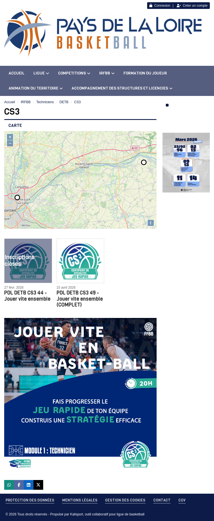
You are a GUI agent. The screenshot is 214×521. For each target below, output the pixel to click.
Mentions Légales (80, 500)
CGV (182, 500)
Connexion (159, 6)
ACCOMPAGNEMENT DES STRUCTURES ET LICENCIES (122, 88)
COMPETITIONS (74, 73)
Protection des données (30, 500)
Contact (162, 500)
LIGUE (41, 73)
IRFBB (107, 73)
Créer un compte (192, 6)
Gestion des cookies (125, 500)
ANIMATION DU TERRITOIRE (36, 88)
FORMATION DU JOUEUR (145, 73)
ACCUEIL (17, 73)
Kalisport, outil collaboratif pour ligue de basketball (107, 514)
